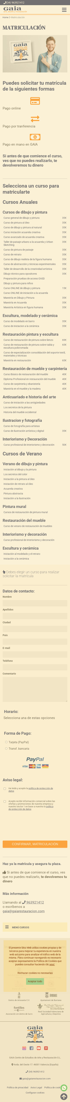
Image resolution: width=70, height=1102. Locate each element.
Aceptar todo (35, 981)
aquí (51, 964)
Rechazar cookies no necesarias (35, 973)
